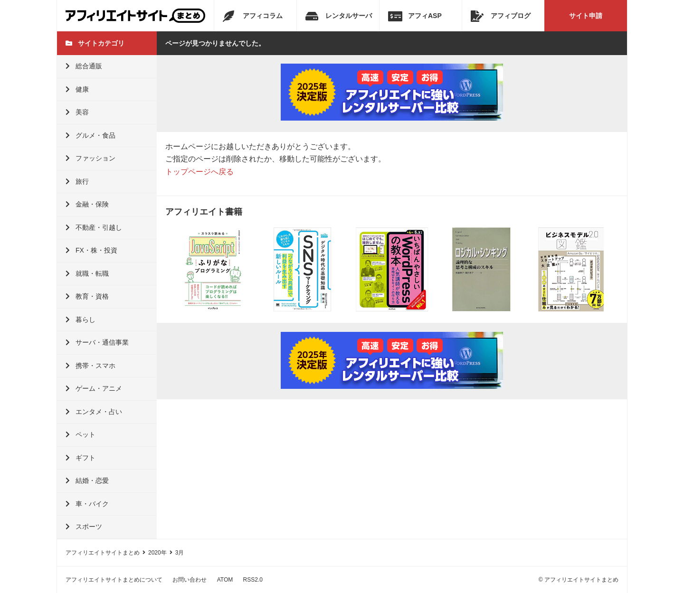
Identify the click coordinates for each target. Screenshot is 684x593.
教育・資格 (87, 296)
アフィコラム (253, 16)
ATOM (225, 579)
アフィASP (415, 16)
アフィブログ (501, 16)
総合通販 (84, 66)
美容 (77, 112)
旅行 (77, 181)
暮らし (80, 319)
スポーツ (84, 526)
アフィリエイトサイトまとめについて (114, 579)
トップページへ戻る (199, 172)
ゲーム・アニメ (94, 388)
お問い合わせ (189, 579)
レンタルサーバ (338, 16)
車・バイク (87, 504)
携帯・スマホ (90, 365)
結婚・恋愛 (87, 480)
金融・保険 (87, 204)
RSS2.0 (253, 579)
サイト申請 (585, 15)
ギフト (80, 457)
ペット (80, 434)
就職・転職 (87, 273)
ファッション (90, 158)
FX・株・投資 (91, 250)
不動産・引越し (94, 227)
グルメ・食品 (90, 135)
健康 (77, 89)
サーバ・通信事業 (97, 342)
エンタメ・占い (94, 411)
